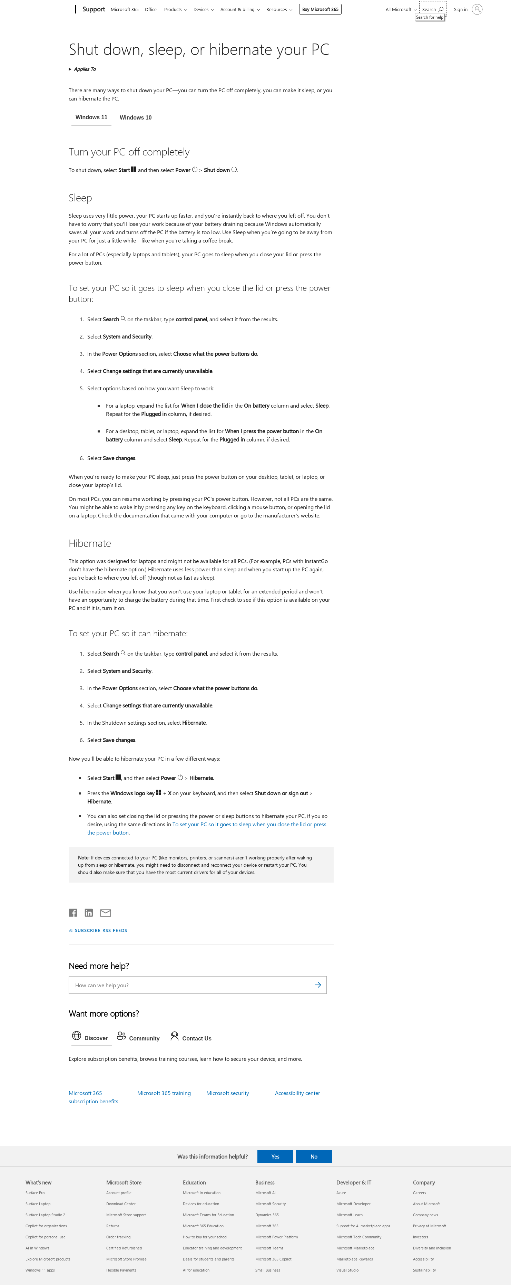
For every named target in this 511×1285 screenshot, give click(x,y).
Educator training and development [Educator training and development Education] (212, 1247)
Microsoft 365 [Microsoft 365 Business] (266, 1225)
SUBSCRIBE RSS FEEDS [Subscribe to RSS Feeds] (101, 930)
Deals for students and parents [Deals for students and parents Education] (209, 1259)
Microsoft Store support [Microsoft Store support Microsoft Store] (126, 1214)
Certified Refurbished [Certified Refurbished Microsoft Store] (124, 1247)
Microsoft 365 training (164, 1092)
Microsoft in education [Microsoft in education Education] (201, 1192)
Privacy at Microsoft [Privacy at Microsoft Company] (429, 1225)
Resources (283, 9)
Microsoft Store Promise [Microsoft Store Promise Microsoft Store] (126, 1259)
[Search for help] (432, 9)
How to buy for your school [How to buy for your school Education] (205, 1236)
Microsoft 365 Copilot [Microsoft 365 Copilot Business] (273, 1259)
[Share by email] (102, 911)
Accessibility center (297, 1092)
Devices (205, 9)
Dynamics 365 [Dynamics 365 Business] (267, 1214)
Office (152, 9)
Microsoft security (227, 1092)
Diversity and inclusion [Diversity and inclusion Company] (432, 1247)
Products (176, 9)
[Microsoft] (49, 9)
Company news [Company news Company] (425, 1214)
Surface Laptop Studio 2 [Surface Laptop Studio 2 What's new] (45, 1214)
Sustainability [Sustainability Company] (424, 1270)
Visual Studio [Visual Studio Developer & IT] (347, 1270)
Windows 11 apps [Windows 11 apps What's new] (40, 1270)
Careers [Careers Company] (419, 1192)
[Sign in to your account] (467, 9)
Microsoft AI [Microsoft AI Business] (265, 1192)
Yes (275, 1156)
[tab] (91, 118)
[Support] (93, 9)
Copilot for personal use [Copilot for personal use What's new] (46, 1236)
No (314, 1156)
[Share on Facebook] (73, 911)
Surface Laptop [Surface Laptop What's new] (38, 1203)
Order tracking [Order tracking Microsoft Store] (118, 1236)
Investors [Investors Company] (420, 1236)
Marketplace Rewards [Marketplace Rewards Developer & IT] (354, 1259)
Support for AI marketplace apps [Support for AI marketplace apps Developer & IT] (363, 1225)
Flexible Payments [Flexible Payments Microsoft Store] (121, 1270)
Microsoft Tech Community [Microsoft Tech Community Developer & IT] (358, 1236)
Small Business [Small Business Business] (267, 1270)
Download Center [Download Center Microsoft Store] (121, 1203)
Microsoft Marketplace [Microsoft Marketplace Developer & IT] (355, 1247)
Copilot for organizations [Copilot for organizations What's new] (46, 1225)
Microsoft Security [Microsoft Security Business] (270, 1203)
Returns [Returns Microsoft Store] (112, 1225)
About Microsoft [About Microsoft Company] (426, 1203)
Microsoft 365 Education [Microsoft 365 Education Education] (203, 1225)
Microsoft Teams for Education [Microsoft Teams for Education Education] (208, 1214)
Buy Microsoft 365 (327, 9)
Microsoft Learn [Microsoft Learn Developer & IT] (349, 1214)
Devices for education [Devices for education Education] (201, 1203)
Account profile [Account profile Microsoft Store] (118, 1192)
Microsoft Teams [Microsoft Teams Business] (269, 1247)
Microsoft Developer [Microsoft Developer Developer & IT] (353, 1203)
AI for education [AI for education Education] (196, 1270)
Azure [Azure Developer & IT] (341, 1192)
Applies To (85, 69)
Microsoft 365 (125, 9)
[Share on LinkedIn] (86, 911)
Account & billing (243, 9)
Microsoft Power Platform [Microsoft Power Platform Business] (276, 1236)
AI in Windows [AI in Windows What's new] (37, 1247)
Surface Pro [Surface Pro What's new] (35, 1192)
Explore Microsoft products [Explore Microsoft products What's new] (48, 1259)
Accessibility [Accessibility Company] (423, 1259)
